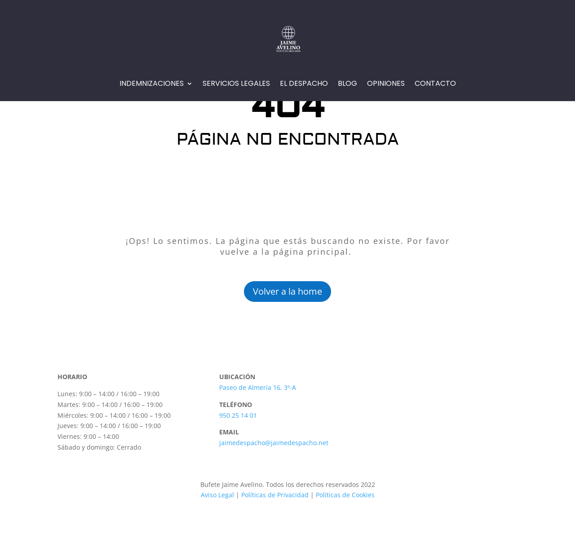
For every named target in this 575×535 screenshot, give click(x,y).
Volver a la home (287, 291)
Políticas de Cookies (344, 495)
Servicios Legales (236, 84)
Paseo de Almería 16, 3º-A (257, 387)
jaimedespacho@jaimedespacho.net (273, 442)
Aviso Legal (217, 495)
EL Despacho (304, 84)
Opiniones (386, 84)
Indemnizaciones (151, 84)
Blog (347, 84)
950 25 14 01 (238, 415)
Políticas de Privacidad (275, 495)
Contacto (435, 84)
